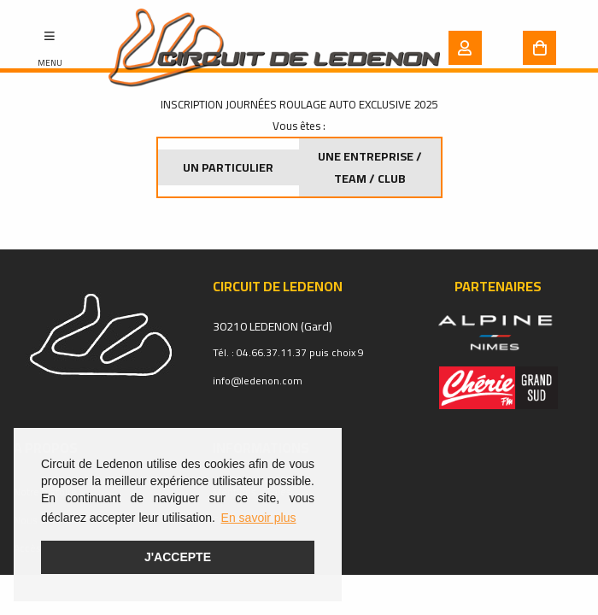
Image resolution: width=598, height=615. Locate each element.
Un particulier (228, 167)
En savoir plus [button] (258, 517)
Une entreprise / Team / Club (370, 167)
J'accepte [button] (177, 557)
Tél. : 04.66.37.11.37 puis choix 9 (288, 352)
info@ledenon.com (257, 380)
